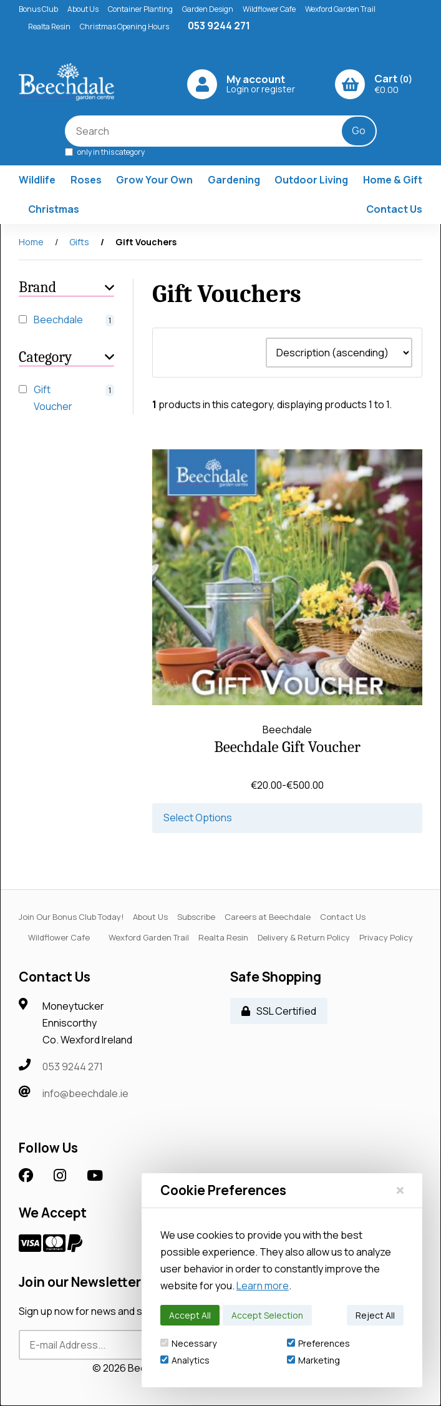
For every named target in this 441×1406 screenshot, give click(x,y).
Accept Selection (267, 1315)
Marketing (313, 1360)
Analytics (185, 1360)
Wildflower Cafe (269, 9)
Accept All (190, 1315)
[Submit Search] (359, 131)
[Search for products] (212, 131)
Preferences (318, 1343)
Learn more (262, 1285)
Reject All (375, 1315)
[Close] (400, 1190)
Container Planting (140, 9)
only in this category (105, 151)
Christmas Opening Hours (124, 26)
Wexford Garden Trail (340, 9)
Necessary (188, 1343)
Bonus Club (38, 9)
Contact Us (394, 209)
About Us (83, 9)
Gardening (234, 180)
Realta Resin (49, 26)
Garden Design (207, 9)
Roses (86, 180)
